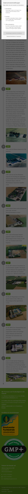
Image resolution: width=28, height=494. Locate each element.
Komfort (14, 18)
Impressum (18, 36)
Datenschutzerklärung (11, 36)
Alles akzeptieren (14, 26)
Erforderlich (14, 10)
